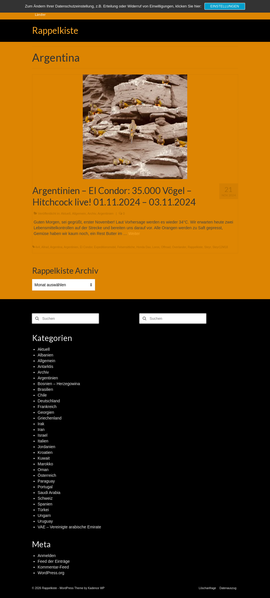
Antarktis (45, 366)
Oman (43, 469)
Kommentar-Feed (53, 567)
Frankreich (47, 406)
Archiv (91, 213)
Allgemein (79, 213)
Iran (41, 429)
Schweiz (45, 498)
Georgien (46, 412)
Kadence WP (96, 588)
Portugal (45, 487)
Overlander (179, 247)
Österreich (47, 475)
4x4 (37, 247)
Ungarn (44, 515)
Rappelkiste (55, 30)
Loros (155, 247)
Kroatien (45, 452)
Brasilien (45, 389)
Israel (43, 435)
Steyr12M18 (220, 247)
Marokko (45, 464)
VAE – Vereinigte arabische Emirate (69, 527)
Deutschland (49, 401)
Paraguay (46, 481)
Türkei (43, 509)
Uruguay (45, 521)
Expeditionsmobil (105, 247)
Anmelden (47, 555)
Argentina (56, 247)
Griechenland (50, 418)
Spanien (45, 504)
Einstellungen (224, 6)
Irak (41, 423)
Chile (42, 395)
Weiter (134, 233)
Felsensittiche (126, 247)
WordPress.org (51, 572)
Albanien (46, 355)
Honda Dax (143, 247)
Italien (43, 441)
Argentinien (106, 213)
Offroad (166, 247)
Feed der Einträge (54, 561)
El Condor (86, 247)
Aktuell (65, 213)
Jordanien (47, 446)
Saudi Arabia (49, 492)
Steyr (207, 247)
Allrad (45, 247)
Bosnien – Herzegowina (59, 383)
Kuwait (44, 458)
